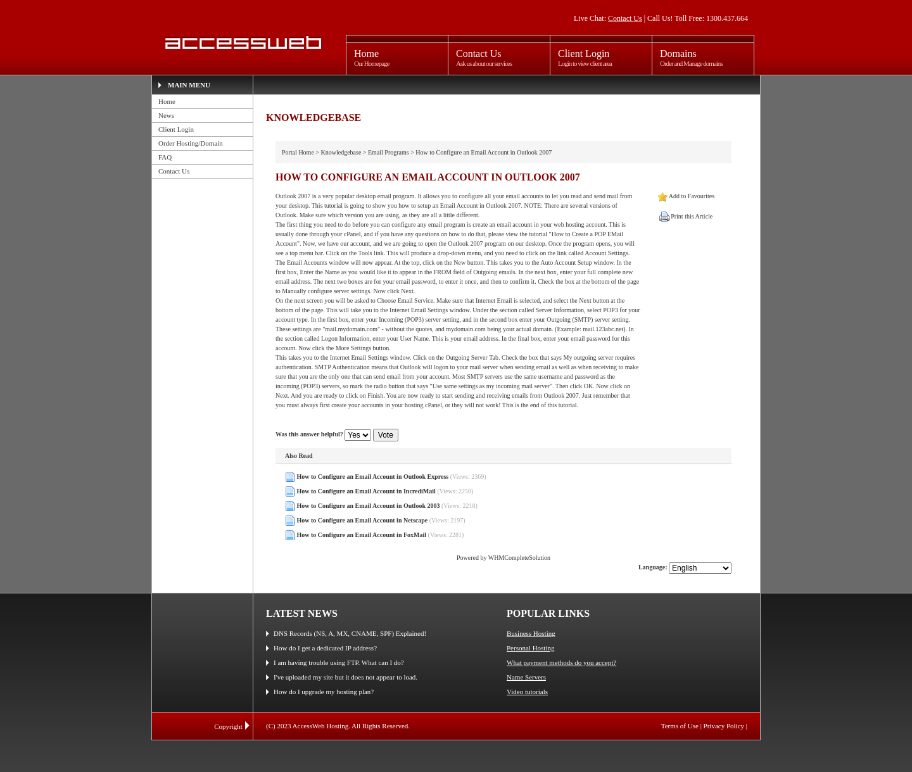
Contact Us (625, 18)
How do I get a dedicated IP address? (325, 648)
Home (166, 101)
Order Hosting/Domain (190, 143)
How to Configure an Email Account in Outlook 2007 (483, 152)
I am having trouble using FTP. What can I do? (339, 662)
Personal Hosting (530, 648)
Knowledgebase (340, 152)
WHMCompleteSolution (519, 557)
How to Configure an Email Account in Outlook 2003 (368, 505)
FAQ (165, 157)
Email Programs (388, 152)
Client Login (176, 129)
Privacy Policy (724, 726)
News (166, 115)
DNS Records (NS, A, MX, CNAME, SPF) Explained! (350, 633)
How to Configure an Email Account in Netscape (362, 520)
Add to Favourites (691, 196)
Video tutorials (527, 691)
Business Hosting (531, 633)
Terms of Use (680, 726)
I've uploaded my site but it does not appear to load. (345, 677)
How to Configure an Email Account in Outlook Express (373, 476)
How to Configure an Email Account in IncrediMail (366, 491)
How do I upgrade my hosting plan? (324, 691)
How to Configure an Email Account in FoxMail (362, 534)
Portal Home (298, 152)
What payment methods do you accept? (561, 662)
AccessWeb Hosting (242, 42)
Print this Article (691, 216)
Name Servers (526, 677)
